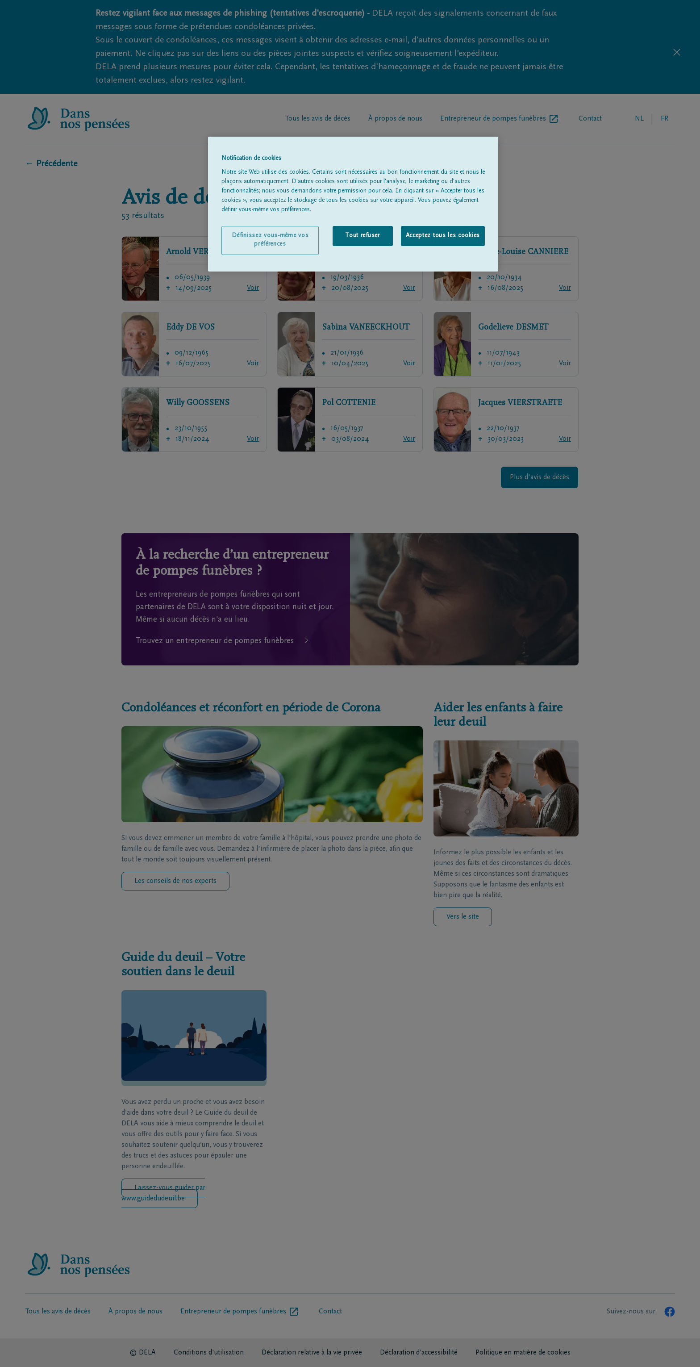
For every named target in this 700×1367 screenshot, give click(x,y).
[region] (353, 204)
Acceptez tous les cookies (443, 236)
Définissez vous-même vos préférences (270, 240)
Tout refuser (362, 236)
